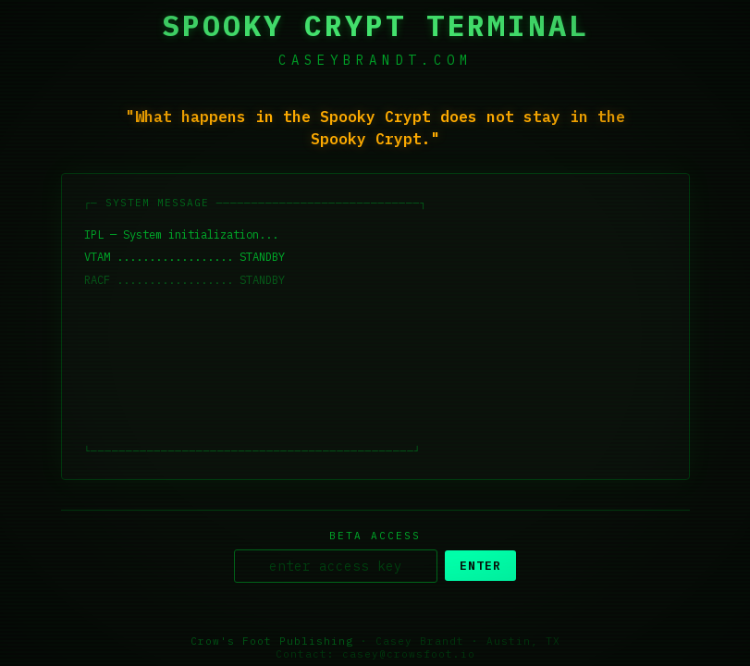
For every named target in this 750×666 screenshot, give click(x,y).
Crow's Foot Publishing (272, 641)
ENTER (480, 566)
